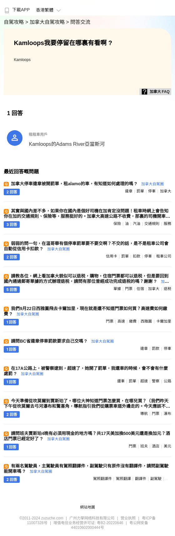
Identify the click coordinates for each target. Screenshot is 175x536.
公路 (167, 381)
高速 (121, 321)
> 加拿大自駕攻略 (45, 22)
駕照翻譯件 (102, 479)
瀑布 (167, 413)
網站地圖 (87, 507)
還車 (121, 381)
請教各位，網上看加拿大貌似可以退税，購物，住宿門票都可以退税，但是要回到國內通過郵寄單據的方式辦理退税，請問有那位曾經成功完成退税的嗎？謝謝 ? (86, 281)
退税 (167, 289)
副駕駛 (156, 479)
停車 (152, 191)
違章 (128, 191)
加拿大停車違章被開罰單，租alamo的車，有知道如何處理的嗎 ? (87, 183)
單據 (117, 289)
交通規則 (151, 224)
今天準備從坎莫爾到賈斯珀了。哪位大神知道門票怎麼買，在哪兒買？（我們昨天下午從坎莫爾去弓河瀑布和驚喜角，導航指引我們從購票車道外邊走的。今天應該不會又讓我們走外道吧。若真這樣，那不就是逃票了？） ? (87, 406)
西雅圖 (146, 321)
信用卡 (111, 256)
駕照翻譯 (123, 479)
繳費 (133, 321)
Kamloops (22, 60)
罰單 (140, 191)
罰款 (155, 348)
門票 (128, 289)
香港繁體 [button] (49, 10)
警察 (155, 381)
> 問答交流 (78, 22)
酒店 (155, 446)
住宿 (140, 289)
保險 (117, 224)
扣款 (136, 256)
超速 (144, 381)
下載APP (16, 9)
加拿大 (165, 191)
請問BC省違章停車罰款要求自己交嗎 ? (62, 341)
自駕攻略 (14, 22)
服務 (167, 224)
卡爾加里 (163, 321)
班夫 (144, 446)
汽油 (136, 224)
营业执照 (128, 518)
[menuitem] (16, 8)
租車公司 (163, 256)
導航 (144, 413)
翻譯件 (140, 479)
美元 (167, 446)
